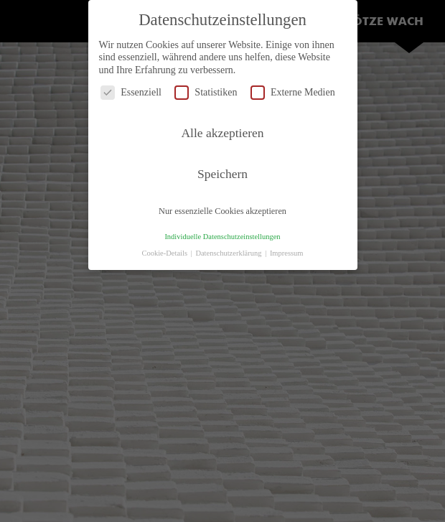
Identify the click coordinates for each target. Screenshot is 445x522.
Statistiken (205, 92)
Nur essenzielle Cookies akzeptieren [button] (222, 211)
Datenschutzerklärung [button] (229, 253)
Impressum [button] (287, 253)
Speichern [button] (222, 174)
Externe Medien (292, 92)
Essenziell (130, 92)
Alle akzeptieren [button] (222, 133)
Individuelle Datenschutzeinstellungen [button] (222, 237)
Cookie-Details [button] (165, 253)
